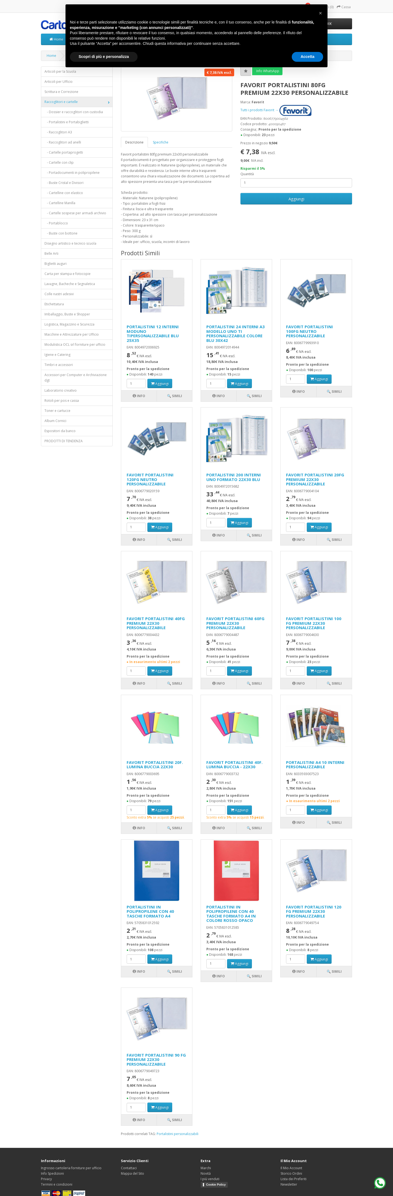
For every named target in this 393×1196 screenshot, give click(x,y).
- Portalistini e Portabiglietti (66, 122)
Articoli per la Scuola (60, 71)
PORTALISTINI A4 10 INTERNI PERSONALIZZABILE (315, 765)
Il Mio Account (291, 1168)
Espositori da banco (60, 431)
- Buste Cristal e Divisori (64, 182)
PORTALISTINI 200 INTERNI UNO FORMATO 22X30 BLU (233, 477)
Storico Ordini (291, 1173)
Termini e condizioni (56, 1184)
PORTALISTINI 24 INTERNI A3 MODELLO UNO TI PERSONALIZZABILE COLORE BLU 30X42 (235, 333)
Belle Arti (51, 253)
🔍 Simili (174, 396)
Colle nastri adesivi (59, 294)
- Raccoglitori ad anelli (62, 142)
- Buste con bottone (61, 233)
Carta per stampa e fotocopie (67, 273)
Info (139, 396)
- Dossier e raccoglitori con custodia (73, 112)
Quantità (247, 174)
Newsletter (289, 1184)
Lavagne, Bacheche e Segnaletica (69, 284)
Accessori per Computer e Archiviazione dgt (75, 378)
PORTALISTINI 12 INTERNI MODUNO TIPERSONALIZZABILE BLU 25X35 (153, 333)
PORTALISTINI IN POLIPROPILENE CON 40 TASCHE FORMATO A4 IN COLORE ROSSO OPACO (231, 913)
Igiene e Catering (57, 354)
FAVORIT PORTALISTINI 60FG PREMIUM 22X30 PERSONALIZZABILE (235, 623)
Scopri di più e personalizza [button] (104, 56)
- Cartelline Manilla (59, 203)
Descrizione (134, 142)
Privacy (46, 1179)
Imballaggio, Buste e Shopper (67, 314)
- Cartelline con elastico (63, 192)
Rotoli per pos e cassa (61, 400)
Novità (206, 1173)
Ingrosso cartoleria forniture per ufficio (71, 1168)
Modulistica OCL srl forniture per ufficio (74, 344)
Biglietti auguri (55, 263)
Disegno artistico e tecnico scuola (70, 243)
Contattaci (129, 1168)
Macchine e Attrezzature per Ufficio (71, 334)
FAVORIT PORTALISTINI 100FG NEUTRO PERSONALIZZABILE (309, 331)
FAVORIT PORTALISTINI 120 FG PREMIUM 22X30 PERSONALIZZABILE (313, 911)
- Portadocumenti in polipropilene (72, 172)
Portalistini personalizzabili (177, 1133)
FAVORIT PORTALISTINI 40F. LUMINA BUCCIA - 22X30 (234, 765)
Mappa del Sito (132, 1173)
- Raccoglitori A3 (58, 132)
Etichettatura (54, 304)
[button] (320, 13)
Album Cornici (55, 420)
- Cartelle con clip (59, 162)
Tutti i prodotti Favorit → (276, 110)
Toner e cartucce (57, 410)
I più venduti (210, 1179)
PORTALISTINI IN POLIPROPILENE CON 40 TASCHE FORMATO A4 (150, 911)
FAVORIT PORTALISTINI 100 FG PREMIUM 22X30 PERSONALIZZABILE (313, 623)
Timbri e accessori (58, 364)
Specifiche (160, 142)
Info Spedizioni (52, 1173)
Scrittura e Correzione (61, 91)
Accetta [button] (307, 56)
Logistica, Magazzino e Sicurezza (69, 324)
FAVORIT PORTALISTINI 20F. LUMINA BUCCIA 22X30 (155, 765)
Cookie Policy (216, 1184)
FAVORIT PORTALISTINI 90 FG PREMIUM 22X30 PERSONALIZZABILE (156, 1059)
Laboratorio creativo (60, 390)
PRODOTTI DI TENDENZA (63, 441)
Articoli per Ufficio (58, 81)
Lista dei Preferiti (293, 1179)
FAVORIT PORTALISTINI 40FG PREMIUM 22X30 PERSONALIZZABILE (156, 623)
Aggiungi (296, 198)
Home (56, 39)
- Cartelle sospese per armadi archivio (75, 213)
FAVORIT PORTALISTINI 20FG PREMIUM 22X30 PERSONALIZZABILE (315, 479)
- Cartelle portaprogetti (63, 152)
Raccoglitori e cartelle (61, 101)
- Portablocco (56, 223)
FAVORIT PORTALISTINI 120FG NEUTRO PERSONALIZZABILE (150, 479)
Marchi (206, 1168)
